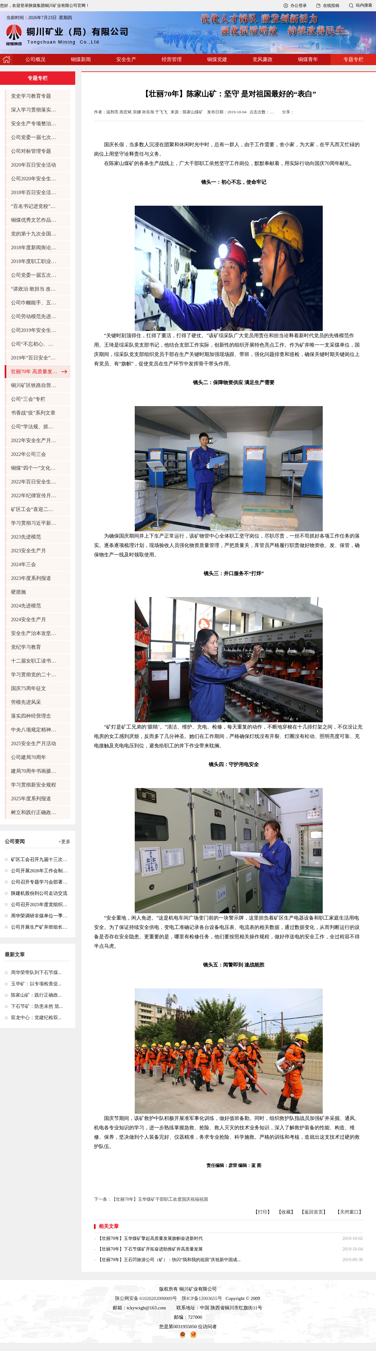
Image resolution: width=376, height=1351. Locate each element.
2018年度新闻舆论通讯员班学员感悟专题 (34, 247)
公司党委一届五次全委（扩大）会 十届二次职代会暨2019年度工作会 (34, 275)
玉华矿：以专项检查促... (36, 983)
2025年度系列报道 (31, 798)
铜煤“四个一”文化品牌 (34, 468)
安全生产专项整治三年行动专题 (34, 123)
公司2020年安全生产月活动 (34, 178)
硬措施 (18, 592)
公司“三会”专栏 (28, 399)
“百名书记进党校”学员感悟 (34, 206)
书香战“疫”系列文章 (33, 412)
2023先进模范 (26, 536)
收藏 (286, 1211)
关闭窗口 (349, 1211)
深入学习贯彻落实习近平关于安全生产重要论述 (34, 109)
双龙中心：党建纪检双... (36, 1017)
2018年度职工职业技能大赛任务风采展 (34, 261)
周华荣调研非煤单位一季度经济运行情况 (39, 915)
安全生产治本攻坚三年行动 (34, 633)
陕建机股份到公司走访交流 (39, 893)
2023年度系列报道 (31, 578)
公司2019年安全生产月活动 (34, 330)
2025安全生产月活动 (33, 743)
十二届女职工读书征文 (34, 660)
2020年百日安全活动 (33, 165)
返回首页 (313, 1211)
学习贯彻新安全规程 (33, 784)
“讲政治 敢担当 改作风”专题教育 (34, 288)
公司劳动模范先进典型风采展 (34, 316)
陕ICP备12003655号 (202, 1298)
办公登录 (298, 5)
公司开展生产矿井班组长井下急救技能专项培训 (39, 927)
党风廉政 (263, 59)
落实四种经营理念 (31, 716)
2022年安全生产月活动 (34, 440)
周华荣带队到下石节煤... (36, 972)
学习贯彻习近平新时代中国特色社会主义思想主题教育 (34, 523)
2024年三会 (23, 564)
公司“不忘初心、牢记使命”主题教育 (34, 344)
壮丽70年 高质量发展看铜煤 (34, 371)
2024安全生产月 (28, 619)
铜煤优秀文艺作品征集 (34, 220)
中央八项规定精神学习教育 (34, 729)
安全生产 (126, 59)
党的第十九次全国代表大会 (34, 233)
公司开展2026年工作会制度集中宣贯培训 (39, 870)
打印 (262, 1211)
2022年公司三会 (28, 454)
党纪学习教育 (26, 647)
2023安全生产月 (28, 550)
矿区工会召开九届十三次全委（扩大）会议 (39, 859)
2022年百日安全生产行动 (34, 481)
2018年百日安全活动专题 (34, 192)
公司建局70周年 (28, 757)
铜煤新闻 (81, 59)
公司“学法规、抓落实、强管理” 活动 (34, 426)
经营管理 (172, 59)
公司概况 (35, 59)
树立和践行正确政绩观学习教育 (34, 812)
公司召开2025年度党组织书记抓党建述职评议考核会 (39, 904)
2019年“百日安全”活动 (34, 357)
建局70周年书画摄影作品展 (34, 771)
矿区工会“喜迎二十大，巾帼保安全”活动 (34, 509)
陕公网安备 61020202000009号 (146, 1298)
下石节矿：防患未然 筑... (37, 1006)
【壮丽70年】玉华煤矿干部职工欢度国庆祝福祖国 (160, 1199)
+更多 (64, 841)
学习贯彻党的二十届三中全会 (34, 674)
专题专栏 (353, 59)
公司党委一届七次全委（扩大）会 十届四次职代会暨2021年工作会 (34, 137)
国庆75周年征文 (28, 688)
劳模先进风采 (26, 702)
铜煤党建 (217, 59)
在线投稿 (331, 5)
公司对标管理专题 (31, 151)
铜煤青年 (308, 59)
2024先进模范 (26, 605)
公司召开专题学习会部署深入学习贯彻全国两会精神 (39, 881)
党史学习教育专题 (31, 96)
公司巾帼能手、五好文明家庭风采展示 (34, 302)
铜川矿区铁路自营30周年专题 (34, 385)
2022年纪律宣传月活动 (34, 495)
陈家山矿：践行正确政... (36, 995)
